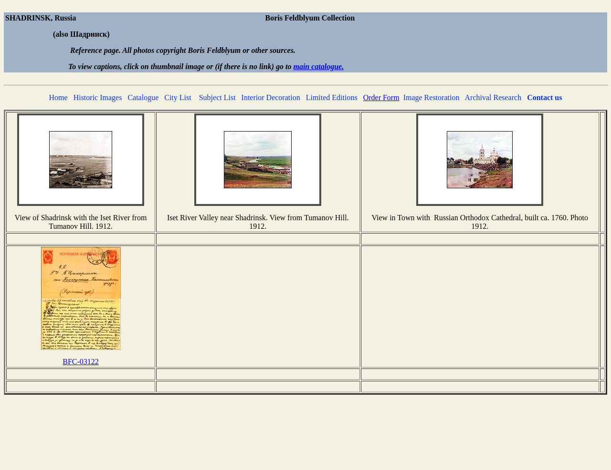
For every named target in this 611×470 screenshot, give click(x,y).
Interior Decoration (271, 97)
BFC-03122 (81, 362)
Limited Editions (332, 97)
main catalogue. (318, 66)
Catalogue (142, 97)
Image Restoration (431, 97)
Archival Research (493, 97)
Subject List (217, 97)
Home (58, 97)
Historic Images (98, 97)
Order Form (381, 97)
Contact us (544, 97)
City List (177, 97)
